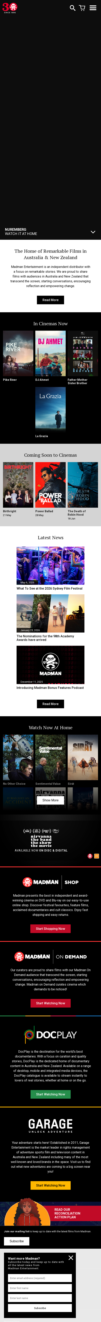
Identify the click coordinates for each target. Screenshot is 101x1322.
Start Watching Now (50, 1003)
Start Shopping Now (50, 929)
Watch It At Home (21, 231)
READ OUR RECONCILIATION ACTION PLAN (67, 1213)
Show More (51, 800)
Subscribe (17, 1241)
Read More (50, 300)
